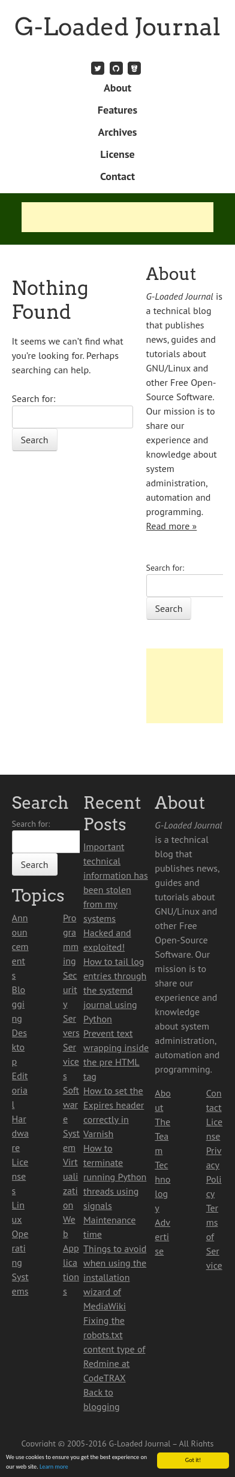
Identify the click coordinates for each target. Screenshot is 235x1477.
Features (117, 110)
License (117, 154)
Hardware (20, 1133)
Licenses (20, 1176)
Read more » (171, 526)
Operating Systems (20, 1262)
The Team (162, 1136)
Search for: (34, 398)
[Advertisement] (117, 217)
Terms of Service (214, 1236)
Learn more (54, 1467)
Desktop (19, 1047)
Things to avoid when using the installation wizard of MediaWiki (114, 1277)
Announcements (20, 946)
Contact (117, 176)
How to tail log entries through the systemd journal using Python (114, 990)
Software (71, 1104)
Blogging (19, 1003)
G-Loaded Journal (117, 27)
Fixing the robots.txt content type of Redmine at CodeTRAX (114, 1349)
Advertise (162, 1236)
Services (71, 1061)
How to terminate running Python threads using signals (114, 1176)
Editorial (20, 1090)
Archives (117, 132)
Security (70, 989)
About (117, 88)
